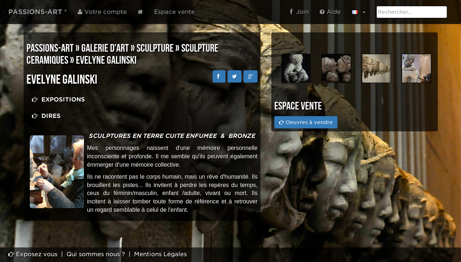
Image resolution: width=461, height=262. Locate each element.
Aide (330, 11)
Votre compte (102, 11)
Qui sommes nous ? (95, 254)
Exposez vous (32, 254)
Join (299, 11)
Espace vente (174, 11)
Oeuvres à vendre (306, 122)
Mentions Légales (160, 254)
